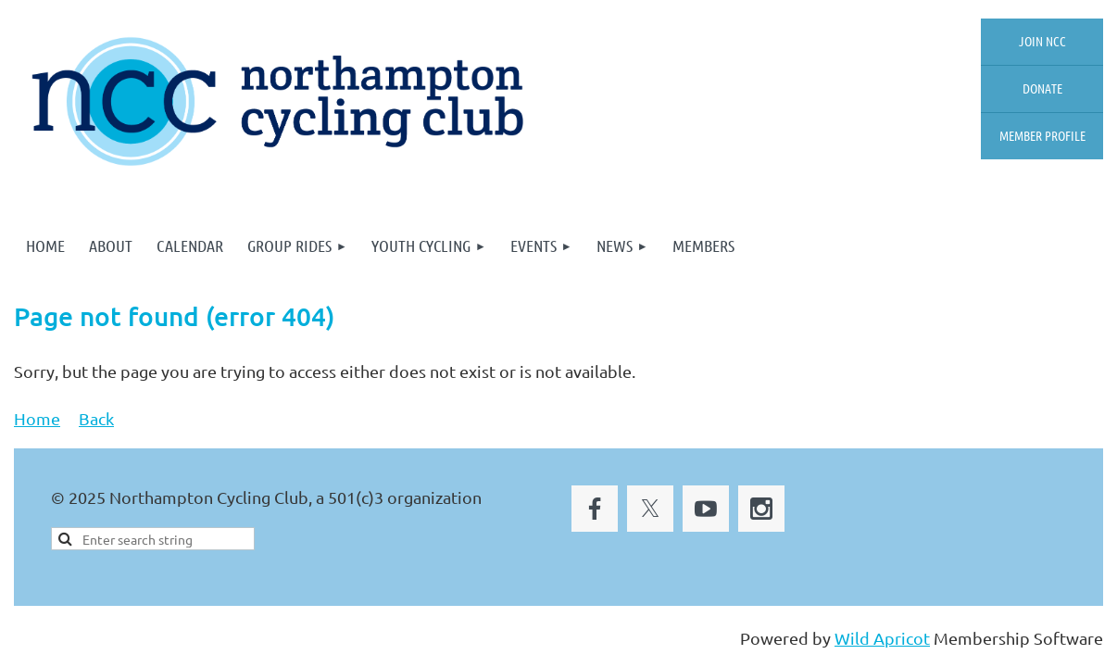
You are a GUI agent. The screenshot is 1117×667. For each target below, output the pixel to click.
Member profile (1042, 135)
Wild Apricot (882, 638)
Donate (1042, 88)
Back (96, 418)
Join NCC (1042, 40)
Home (37, 418)
